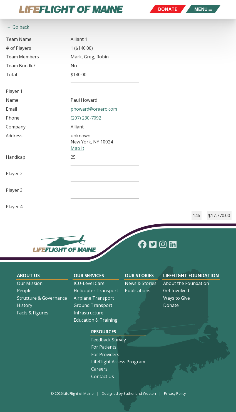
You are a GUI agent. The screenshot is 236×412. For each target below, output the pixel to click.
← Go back (18, 27)
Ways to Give (176, 298)
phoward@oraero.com (94, 109)
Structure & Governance (42, 298)
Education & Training (96, 320)
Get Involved (176, 290)
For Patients (103, 347)
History (24, 305)
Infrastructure (88, 313)
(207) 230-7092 (86, 118)
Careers (99, 369)
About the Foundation (186, 283)
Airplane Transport (94, 298)
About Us (28, 275)
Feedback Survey (108, 340)
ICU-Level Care (89, 283)
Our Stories (139, 275)
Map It (77, 148)
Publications (137, 290)
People (24, 290)
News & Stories (140, 283)
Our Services (89, 275)
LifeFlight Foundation (191, 275)
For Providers (105, 354)
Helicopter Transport (96, 290)
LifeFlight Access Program (118, 362)
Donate (171, 305)
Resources (103, 332)
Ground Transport (93, 305)
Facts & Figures (32, 313)
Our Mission (30, 283)
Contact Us (102, 376)
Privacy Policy (175, 393)
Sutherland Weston (139, 393)
